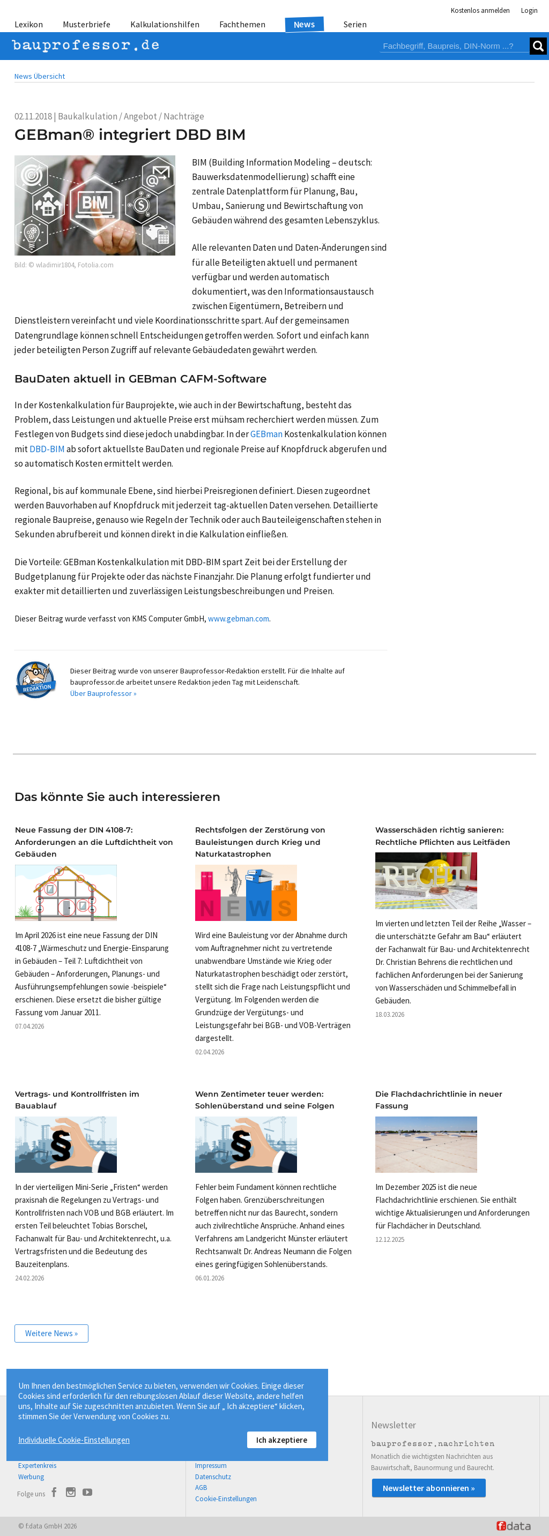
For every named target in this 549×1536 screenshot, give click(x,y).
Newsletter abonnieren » (429, 1487)
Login (529, 10)
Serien (355, 24)
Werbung (31, 1476)
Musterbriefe (86, 24)
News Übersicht (39, 76)
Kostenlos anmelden (480, 10)
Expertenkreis (37, 1465)
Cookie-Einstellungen (226, 1498)
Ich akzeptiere (281, 1440)
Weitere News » (51, 1333)
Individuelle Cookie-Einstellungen (74, 1440)
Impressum (211, 1465)
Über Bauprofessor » (103, 693)
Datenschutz (213, 1476)
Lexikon (28, 24)
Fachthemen (242, 24)
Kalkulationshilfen (164, 24)
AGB (201, 1487)
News (305, 24)
